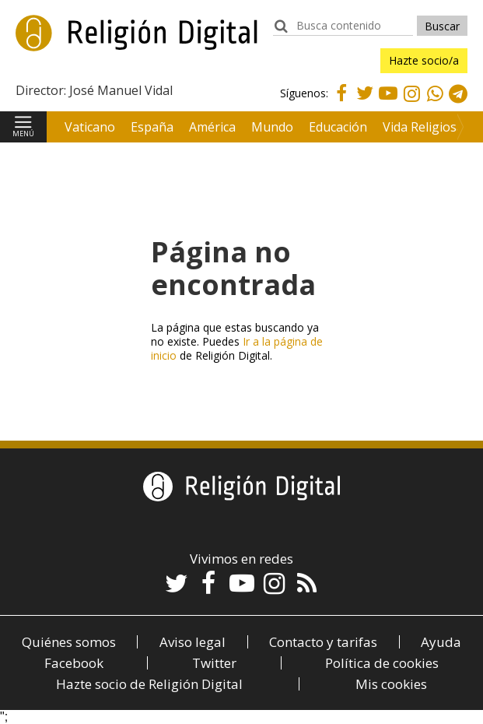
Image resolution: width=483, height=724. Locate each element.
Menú (23, 133)
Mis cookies (391, 684)
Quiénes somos (69, 642)
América (212, 126)
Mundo (272, 126)
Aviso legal (192, 642)
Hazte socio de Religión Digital (149, 684)
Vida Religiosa (423, 126)
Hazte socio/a (424, 60)
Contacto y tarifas (323, 642)
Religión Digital (94, 46)
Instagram (411, 104)
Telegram (458, 104)
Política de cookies (382, 663)
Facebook (341, 102)
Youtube (388, 102)
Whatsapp (435, 104)
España (152, 126)
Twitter (365, 102)
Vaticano (90, 126)
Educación (338, 126)
